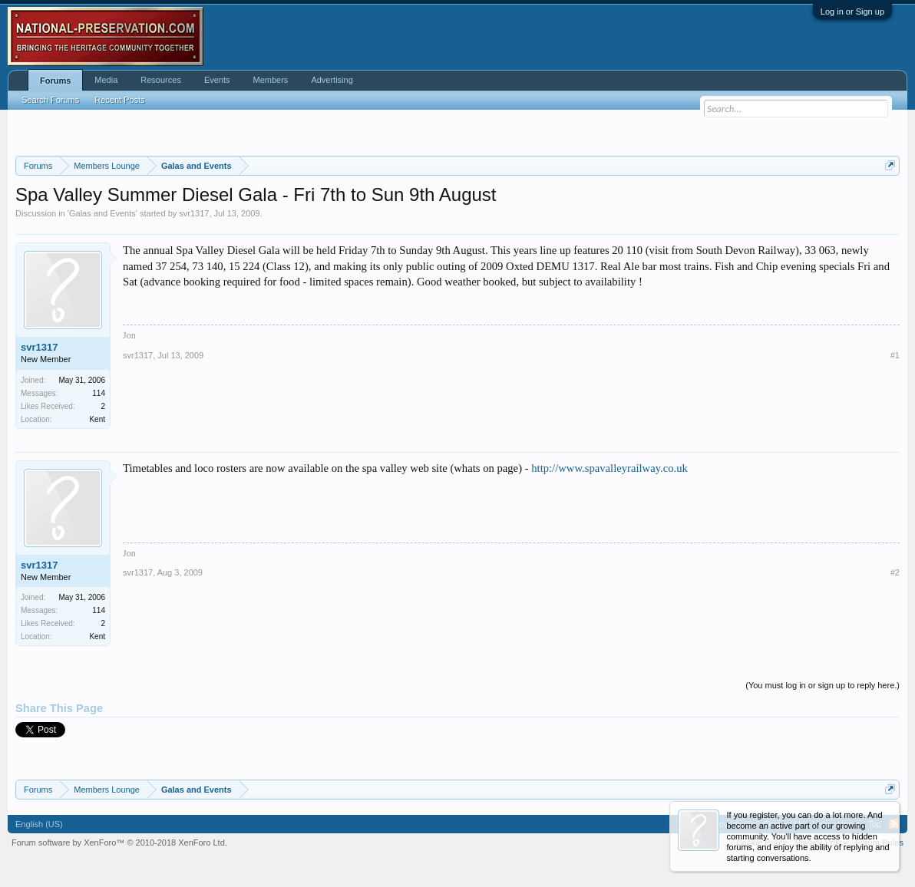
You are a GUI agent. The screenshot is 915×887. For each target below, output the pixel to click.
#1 (895, 355)
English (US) (39, 824)
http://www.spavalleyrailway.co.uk (609, 468)
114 (98, 393)
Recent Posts (119, 99)
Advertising (331, 79)
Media (105, 79)
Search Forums (50, 99)
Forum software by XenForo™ (119, 842)
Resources (160, 79)
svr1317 (194, 213)
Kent (97, 419)
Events (217, 79)
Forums (55, 80)
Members (271, 79)
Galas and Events (102, 213)
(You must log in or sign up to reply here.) (822, 685)
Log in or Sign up (852, 11)
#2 (895, 572)
